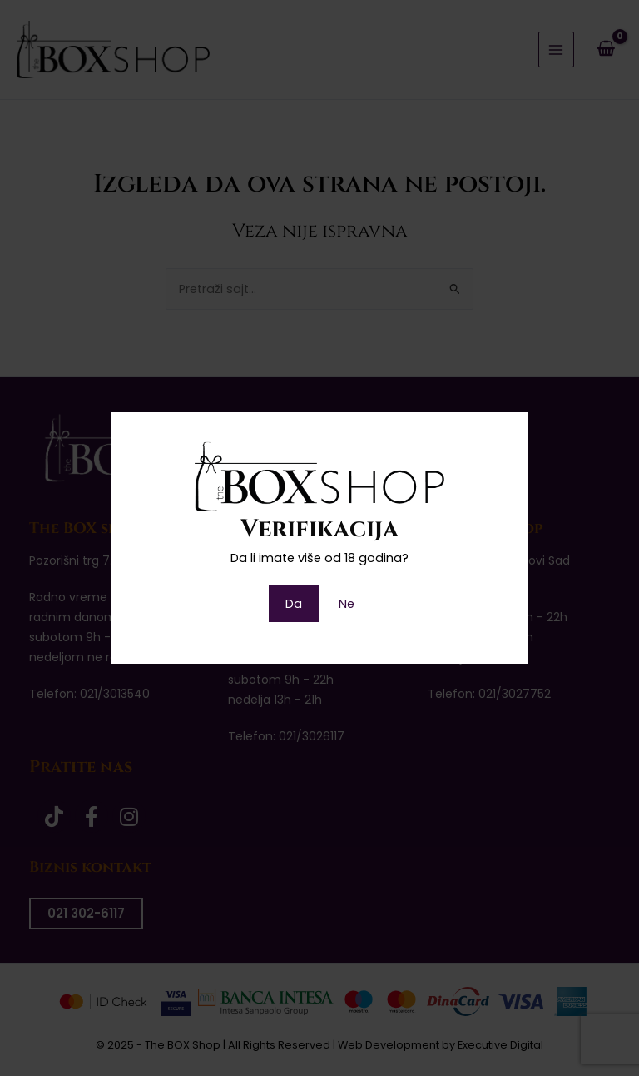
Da (293, 603)
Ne (346, 603)
